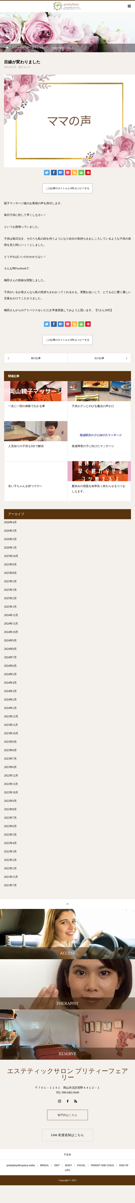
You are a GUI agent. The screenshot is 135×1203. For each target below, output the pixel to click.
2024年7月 (10, 657)
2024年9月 (10, 640)
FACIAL (81, 1165)
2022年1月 (10, 868)
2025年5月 (10, 581)
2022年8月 (10, 809)
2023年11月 (11, 724)
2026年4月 (10, 522)
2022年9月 (10, 800)
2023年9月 (10, 741)
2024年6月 (10, 665)
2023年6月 (10, 767)
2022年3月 (10, 851)
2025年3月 (10, 589)
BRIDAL (44, 1165)
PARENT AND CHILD (102, 1165)
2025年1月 (10, 606)
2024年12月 (11, 615)
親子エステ (25, 67)
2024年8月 (10, 648)
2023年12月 (11, 716)
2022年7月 (10, 817)
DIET (57, 1165)
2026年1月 (10, 547)
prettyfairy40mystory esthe (20, 1165)
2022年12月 (11, 775)
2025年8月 (10, 572)
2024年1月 (10, 708)
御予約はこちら (67, 1115)
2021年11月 (11, 876)
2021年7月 (10, 885)
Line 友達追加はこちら (67, 1135)
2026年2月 (10, 539)
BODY (68, 1165)
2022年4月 (10, 843)
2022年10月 (11, 792)
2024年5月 (10, 674)
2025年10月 (11, 556)
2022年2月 (10, 859)
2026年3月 (10, 530)
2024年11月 (11, 623)
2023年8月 (10, 750)
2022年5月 (10, 834)
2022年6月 (10, 826)
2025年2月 (10, 598)
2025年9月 (10, 564)
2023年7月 (10, 758)
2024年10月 (11, 632)
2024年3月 (10, 691)
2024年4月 (10, 682)
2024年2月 (10, 699)
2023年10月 (11, 733)
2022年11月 (11, 784)
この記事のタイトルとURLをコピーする (67, 188)
